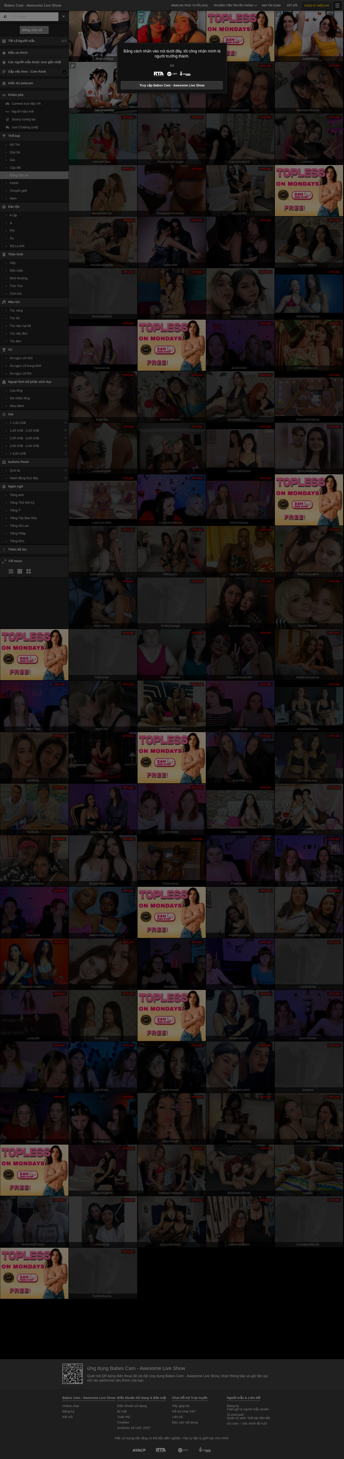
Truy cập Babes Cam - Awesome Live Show (172, 85)
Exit (172, 65)
